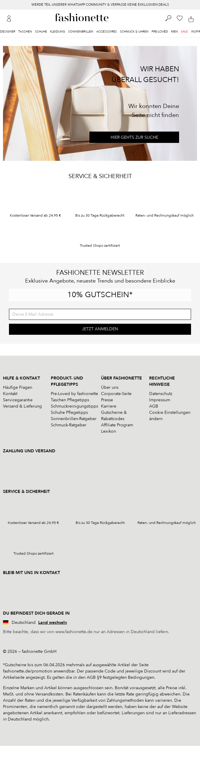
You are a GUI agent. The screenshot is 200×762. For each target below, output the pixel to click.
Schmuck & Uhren (134, 32)
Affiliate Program (117, 425)
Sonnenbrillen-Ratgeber (74, 419)
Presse (107, 400)
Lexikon (108, 431)
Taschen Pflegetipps (70, 400)
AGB (153, 406)
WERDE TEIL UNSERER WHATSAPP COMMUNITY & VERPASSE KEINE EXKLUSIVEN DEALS (100, 4)
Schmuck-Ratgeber (68, 425)
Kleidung (57, 32)
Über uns (109, 387)
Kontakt (10, 394)
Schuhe (41, 32)
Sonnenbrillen (80, 32)
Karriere (108, 406)
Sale (184, 32)
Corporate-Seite (116, 394)
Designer (7, 32)
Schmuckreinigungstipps (74, 406)
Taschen (25, 32)
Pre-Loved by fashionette (74, 394)
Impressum (159, 400)
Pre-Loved (160, 32)
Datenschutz (160, 394)
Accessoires (106, 32)
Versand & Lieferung (22, 406)
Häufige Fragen (17, 387)
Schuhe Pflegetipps (69, 412)
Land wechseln (52, 622)
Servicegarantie (18, 400)
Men (174, 32)
